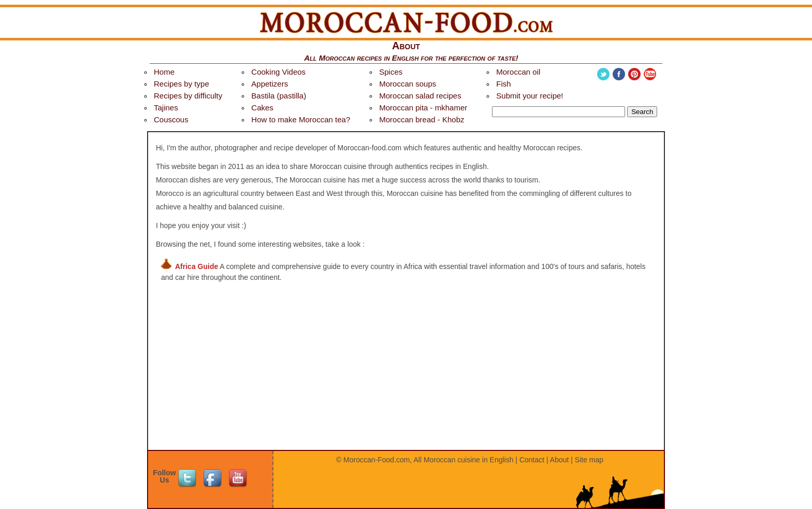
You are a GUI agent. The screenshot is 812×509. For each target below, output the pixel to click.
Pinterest (634, 74)
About (559, 460)
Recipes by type (181, 83)
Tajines (166, 107)
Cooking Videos (278, 71)
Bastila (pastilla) (278, 95)
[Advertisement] (406, 376)
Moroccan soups (407, 83)
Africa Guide (196, 266)
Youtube (650, 74)
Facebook (619, 74)
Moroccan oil (518, 71)
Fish (503, 83)
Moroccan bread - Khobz (421, 119)
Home (164, 71)
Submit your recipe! (529, 95)
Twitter (603, 74)
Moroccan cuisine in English (469, 460)
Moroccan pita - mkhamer (423, 107)
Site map (589, 460)
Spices (390, 71)
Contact (531, 460)
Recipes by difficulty (188, 95)
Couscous (171, 119)
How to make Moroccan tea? (300, 119)
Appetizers (269, 83)
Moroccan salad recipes (420, 95)
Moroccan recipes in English (369, 57)
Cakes (262, 107)
